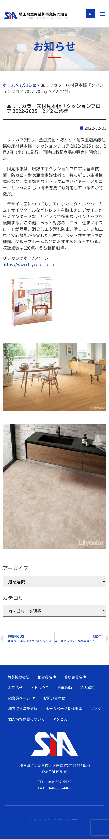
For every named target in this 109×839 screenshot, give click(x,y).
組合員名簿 (47, 677)
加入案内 (87, 687)
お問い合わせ (54, 698)
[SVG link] (36, 15)
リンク (95, 708)
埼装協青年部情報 (22, 708)
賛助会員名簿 (75, 677)
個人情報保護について (26, 719)
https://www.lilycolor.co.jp (28, 264)
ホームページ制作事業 (63, 708)
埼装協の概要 (19, 677)
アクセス (60, 719)
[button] (102, 13)
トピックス (40, 687)
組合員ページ (21, 698)
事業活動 (64, 687)
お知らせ (15, 687)
